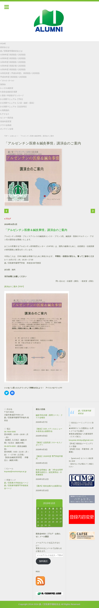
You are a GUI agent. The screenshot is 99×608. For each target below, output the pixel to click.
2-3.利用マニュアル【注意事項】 (13, 106)
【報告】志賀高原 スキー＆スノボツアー (49, 443)
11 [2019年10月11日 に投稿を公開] (53, 515)
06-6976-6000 (10, 446)
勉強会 (3, 84)
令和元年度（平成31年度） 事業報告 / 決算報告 (19, 73)
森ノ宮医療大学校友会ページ (16, 483)
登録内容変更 (5, 121)
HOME (3, 43)
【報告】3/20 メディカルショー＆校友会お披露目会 (49, 430)
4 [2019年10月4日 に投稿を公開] (53, 512)
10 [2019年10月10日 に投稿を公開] (49, 515)
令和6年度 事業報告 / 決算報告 (12, 54)
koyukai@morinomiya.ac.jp (15, 471)
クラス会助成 (5, 125)
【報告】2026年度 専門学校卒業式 (49, 457)
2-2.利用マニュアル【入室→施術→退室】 (17, 103)
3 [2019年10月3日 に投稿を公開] (49, 512)
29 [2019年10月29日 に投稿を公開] (42, 525)
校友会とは (4, 47)
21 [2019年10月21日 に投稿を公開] (38, 522)
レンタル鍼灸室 (6, 88)
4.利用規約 (4, 110)
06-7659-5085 (10, 432)
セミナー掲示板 (6, 117)
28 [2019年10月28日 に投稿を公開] (38, 525)
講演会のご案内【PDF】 (14, 286)
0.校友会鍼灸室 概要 (8, 91)
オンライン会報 (6, 129)
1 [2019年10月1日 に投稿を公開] (41, 512)
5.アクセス (4, 114)
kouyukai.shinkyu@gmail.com (81, 440)
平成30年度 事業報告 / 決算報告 (13, 77)
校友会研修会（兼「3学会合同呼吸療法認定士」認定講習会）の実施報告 (49, 472)
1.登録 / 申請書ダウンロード (12, 95)
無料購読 (43, 561)
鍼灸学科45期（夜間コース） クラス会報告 (49, 416)
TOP (5, 136)
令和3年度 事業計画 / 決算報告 (12, 66)
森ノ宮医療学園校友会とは (11, 51)
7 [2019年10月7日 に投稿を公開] (38, 515)
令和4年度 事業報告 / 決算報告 (12, 62)
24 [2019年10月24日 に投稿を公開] (49, 522)
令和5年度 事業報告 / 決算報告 (12, 58)
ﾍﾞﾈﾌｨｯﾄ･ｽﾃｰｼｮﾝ (7, 80)
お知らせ (13, 136)
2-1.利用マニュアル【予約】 (12, 99)
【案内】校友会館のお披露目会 (49, 486)
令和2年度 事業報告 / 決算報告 (12, 69)
